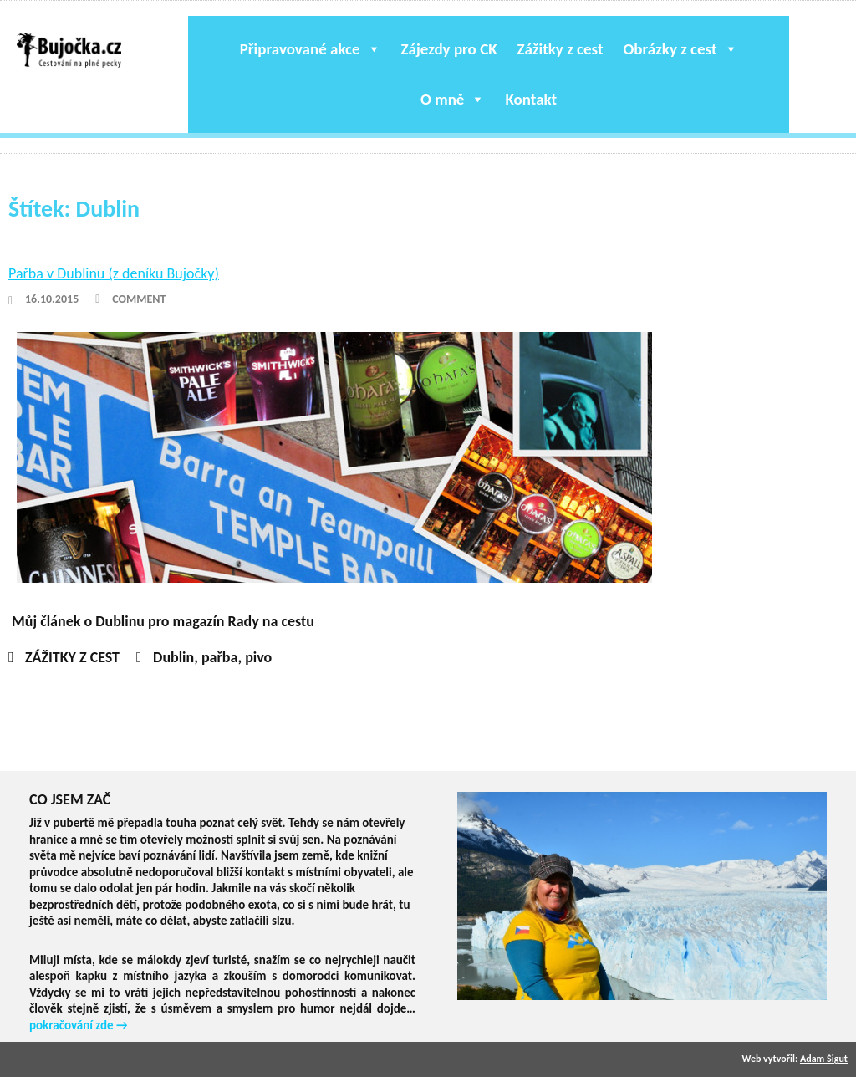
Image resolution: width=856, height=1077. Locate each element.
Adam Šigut (824, 1058)
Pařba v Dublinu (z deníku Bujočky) (113, 273)
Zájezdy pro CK (449, 49)
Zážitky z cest (560, 49)
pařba (219, 657)
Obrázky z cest (680, 49)
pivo (258, 657)
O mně (452, 99)
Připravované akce (310, 49)
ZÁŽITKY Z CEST (72, 657)
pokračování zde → (78, 1025)
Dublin (173, 657)
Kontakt (531, 99)
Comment (139, 299)
